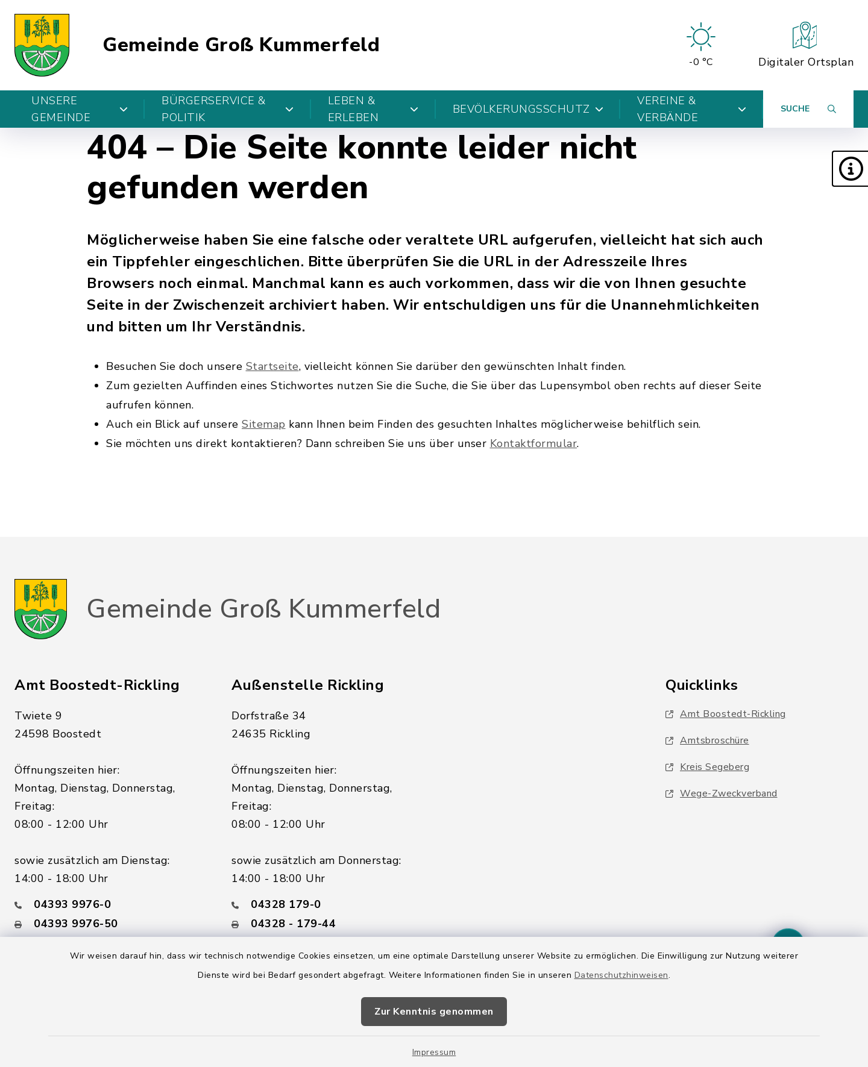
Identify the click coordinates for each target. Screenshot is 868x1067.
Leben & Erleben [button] (373, 109)
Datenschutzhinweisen (621, 975)
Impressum (434, 1052)
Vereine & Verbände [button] (691, 109)
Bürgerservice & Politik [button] (228, 109)
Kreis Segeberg (707, 767)
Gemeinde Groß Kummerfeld (241, 45)
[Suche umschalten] (808, 109)
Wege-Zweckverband (721, 793)
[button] (850, 169)
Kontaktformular (533, 443)
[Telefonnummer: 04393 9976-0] (108, 904)
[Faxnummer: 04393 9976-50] (108, 923)
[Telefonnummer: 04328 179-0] (325, 904)
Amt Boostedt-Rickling (725, 714)
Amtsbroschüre (707, 740)
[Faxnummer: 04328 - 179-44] (325, 923)
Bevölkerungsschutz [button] (528, 109)
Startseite (272, 366)
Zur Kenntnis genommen (434, 1011)
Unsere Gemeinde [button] (79, 109)
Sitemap (264, 424)
